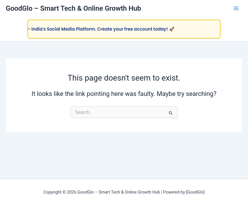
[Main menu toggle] (236, 8)
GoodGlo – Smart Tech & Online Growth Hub (73, 8)
